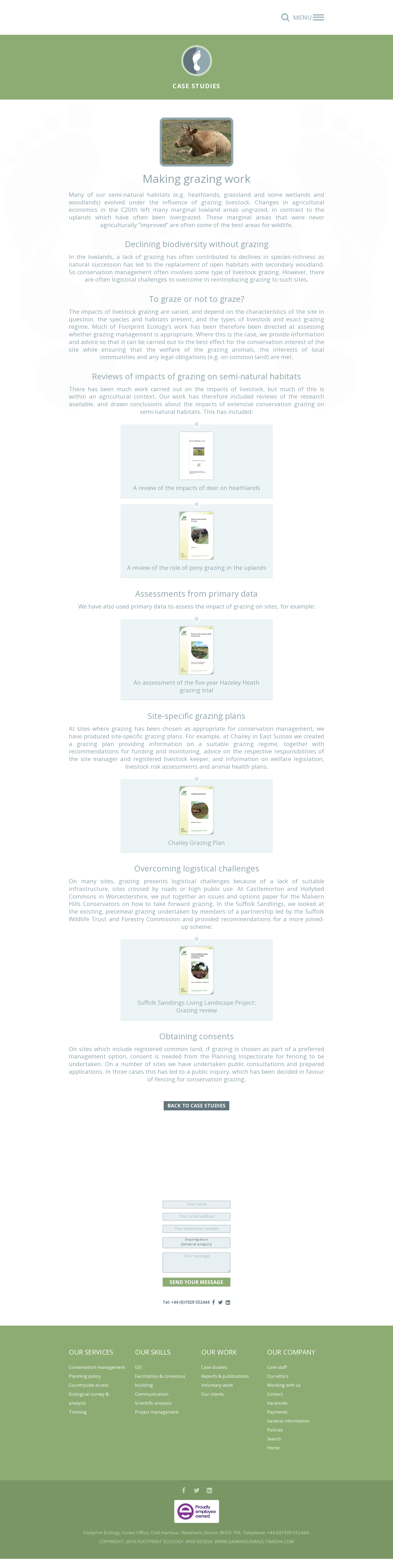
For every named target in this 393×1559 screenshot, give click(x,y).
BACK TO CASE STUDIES (196, 1105)
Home (273, 1448)
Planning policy (85, 1376)
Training (78, 1412)
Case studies (214, 1367)
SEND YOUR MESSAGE (196, 1282)
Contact (275, 1394)
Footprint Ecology (100, 17)
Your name (196, 1204)
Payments (277, 1412)
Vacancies (277, 1403)
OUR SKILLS (153, 1352)
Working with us (284, 1385)
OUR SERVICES (91, 1352)
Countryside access (89, 1385)
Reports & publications (225, 1376)
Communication (151, 1394)
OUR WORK (219, 1352)
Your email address (196, 1216)
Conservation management (97, 1367)
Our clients (212, 1394)
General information (288, 1421)
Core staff (277, 1367)
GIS (138, 1367)
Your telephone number (196, 1228)
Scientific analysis (153, 1403)
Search (274, 1439)
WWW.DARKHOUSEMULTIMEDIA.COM (254, 1542)
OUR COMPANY (291, 1352)
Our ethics (277, 1376)
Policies (275, 1430)
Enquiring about (196, 1239)
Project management (156, 1412)
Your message (196, 1256)
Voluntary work (217, 1385)
